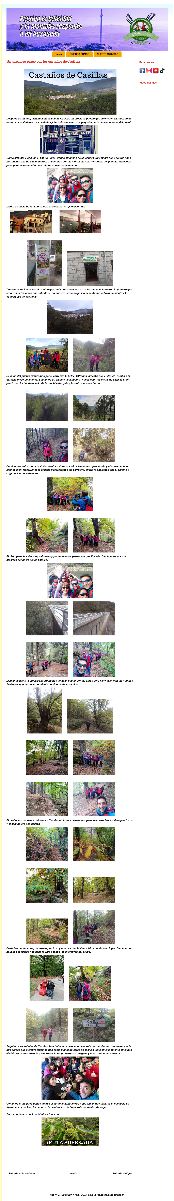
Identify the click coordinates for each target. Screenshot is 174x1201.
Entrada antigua (122, 1173)
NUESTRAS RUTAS (107, 54)
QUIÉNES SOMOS (79, 54)
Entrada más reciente (22, 1173)
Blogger (119, 1194)
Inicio (59, 54)
